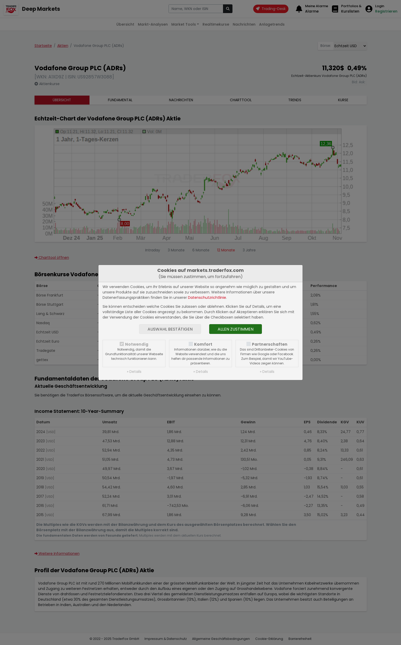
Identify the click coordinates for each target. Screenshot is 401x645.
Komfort (203, 344)
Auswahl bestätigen (170, 329)
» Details (134, 371)
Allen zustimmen (235, 329)
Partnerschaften (269, 344)
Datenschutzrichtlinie (207, 297)
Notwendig (136, 344)
